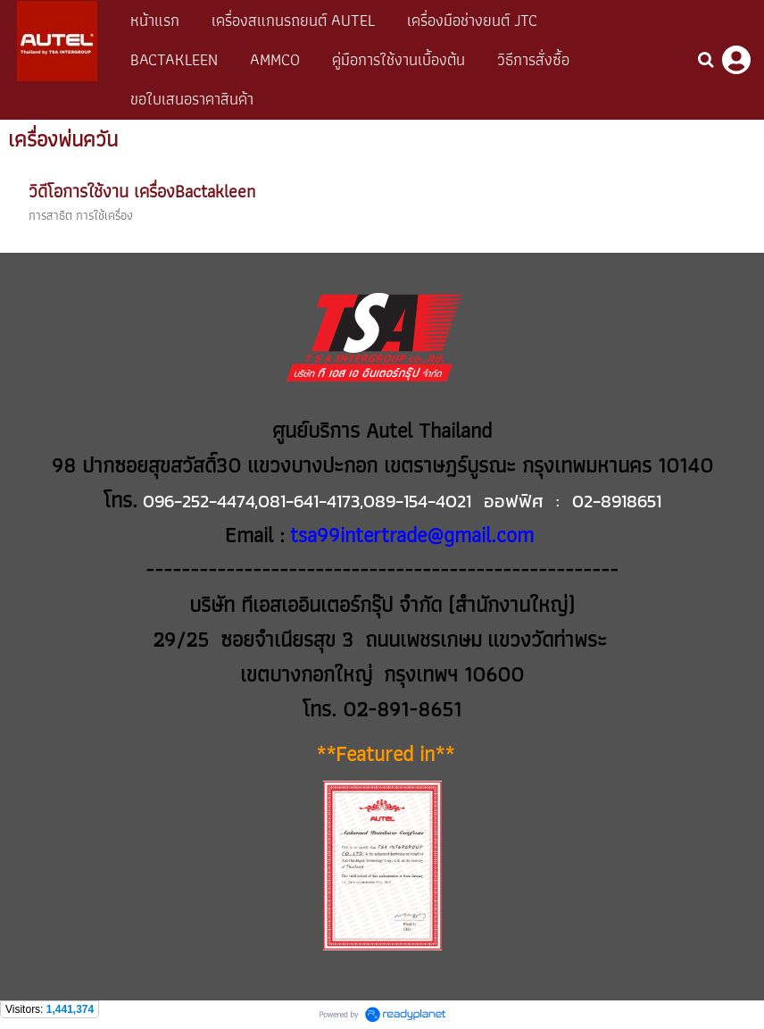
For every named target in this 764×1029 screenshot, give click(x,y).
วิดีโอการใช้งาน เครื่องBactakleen (142, 191)
